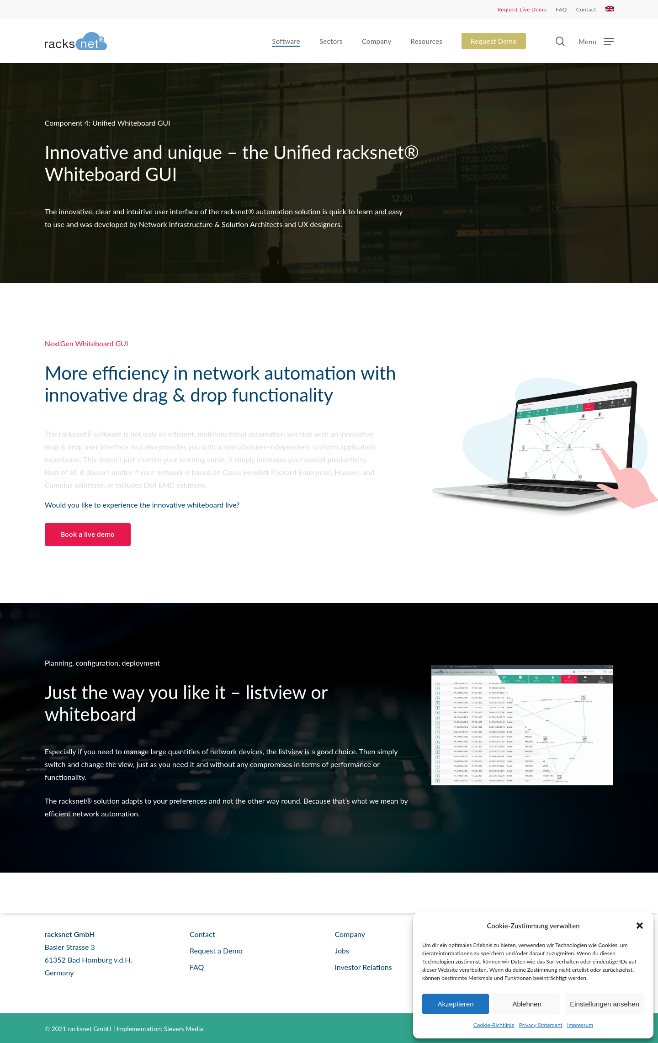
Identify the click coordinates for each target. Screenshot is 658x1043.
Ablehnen (526, 1004)
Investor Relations (363, 967)
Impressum (580, 1025)
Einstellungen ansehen (604, 1004)
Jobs (341, 950)
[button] (639, 925)
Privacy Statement (540, 1025)
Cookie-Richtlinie (494, 1025)
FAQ (197, 967)
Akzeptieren (455, 1004)
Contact (202, 934)
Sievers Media (183, 1028)
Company (349, 934)
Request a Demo (216, 950)
